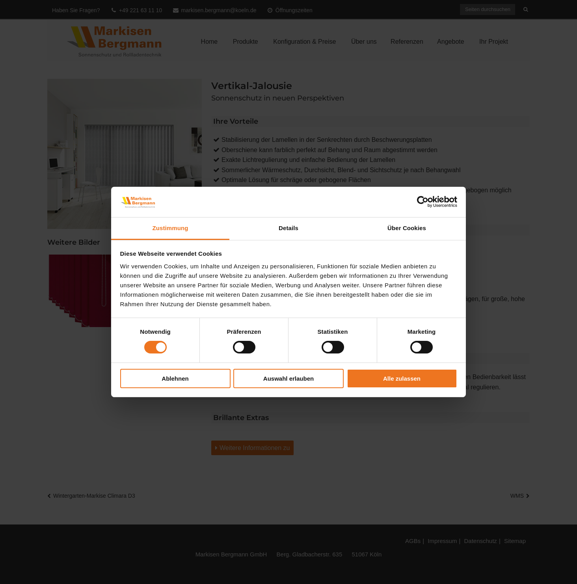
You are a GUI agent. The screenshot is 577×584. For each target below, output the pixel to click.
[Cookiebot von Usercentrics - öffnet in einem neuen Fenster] (422, 202)
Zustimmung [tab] (170, 228)
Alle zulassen (402, 378)
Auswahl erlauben (288, 378)
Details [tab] (288, 228)
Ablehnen (175, 378)
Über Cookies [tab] (406, 228)
